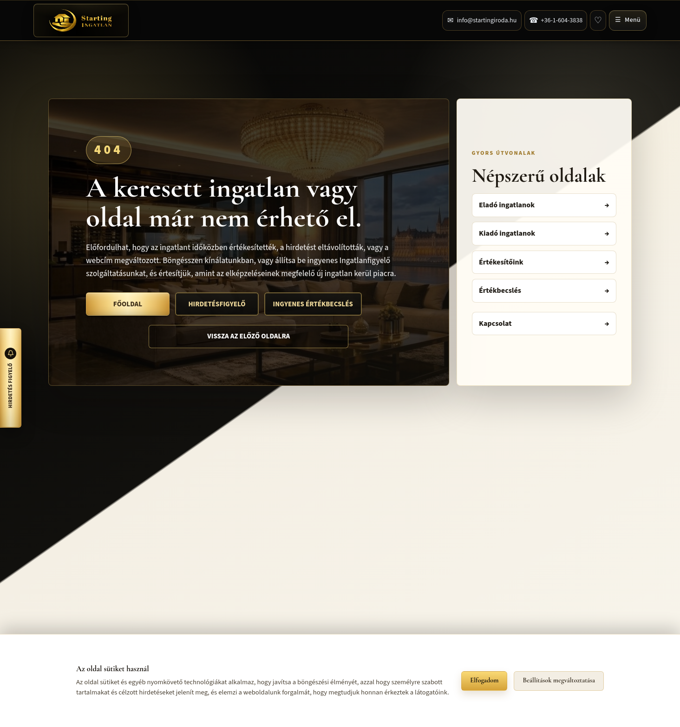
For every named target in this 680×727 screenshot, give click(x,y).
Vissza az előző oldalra (248, 336)
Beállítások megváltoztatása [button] (559, 680)
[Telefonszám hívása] (556, 20)
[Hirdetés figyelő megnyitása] (10, 378)
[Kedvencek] (598, 20)
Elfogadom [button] (484, 680)
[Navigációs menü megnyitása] (628, 20)
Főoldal (127, 304)
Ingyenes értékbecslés (313, 304)
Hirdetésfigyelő (216, 304)
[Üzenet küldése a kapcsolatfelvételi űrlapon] (482, 20)
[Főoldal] (81, 20)
